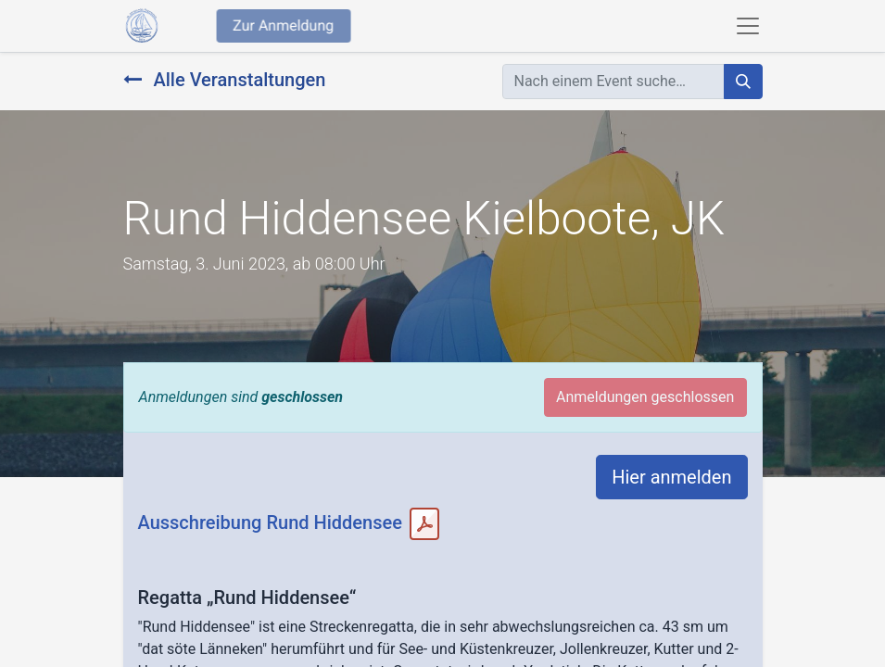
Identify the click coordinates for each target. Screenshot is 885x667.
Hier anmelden (671, 477)
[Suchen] (743, 81)
